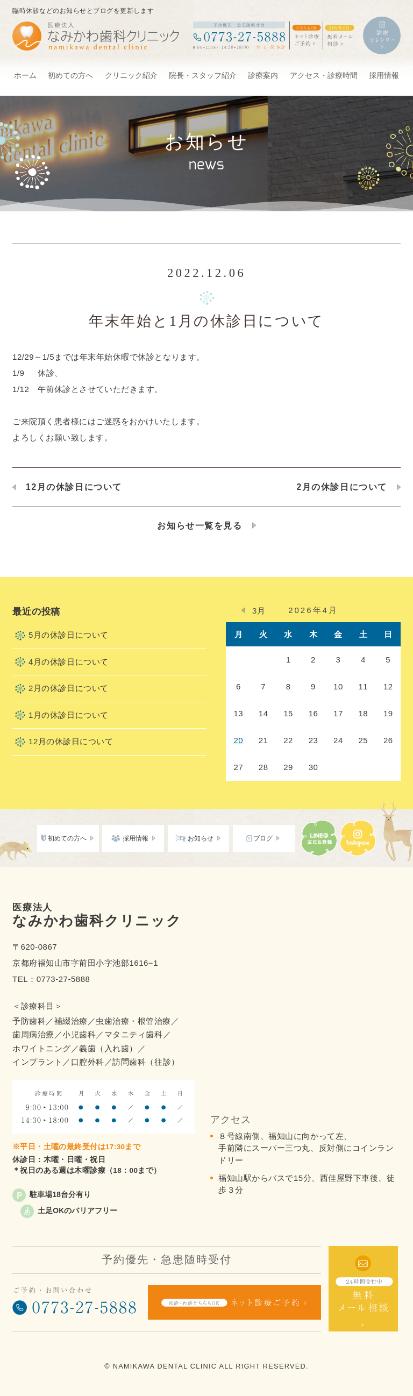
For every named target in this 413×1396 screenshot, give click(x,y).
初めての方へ (70, 76)
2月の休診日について (341, 487)
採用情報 (384, 76)
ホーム (25, 76)
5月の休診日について (69, 634)
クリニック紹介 (131, 76)
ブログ (263, 838)
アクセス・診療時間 (324, 76)
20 (238, 740)
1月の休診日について (69, 715)
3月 (258, 610)
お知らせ (200, 838)
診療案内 (263, 76)
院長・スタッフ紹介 (203, 76)
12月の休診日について (74, 487)
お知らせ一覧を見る (199, 525)
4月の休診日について (69, 661)
